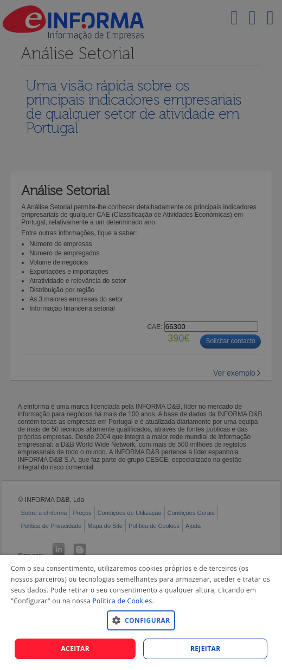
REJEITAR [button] (205, 648)
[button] (141, 620)
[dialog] (141, 612)
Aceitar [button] (75, 648)
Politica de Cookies (122, 600)
